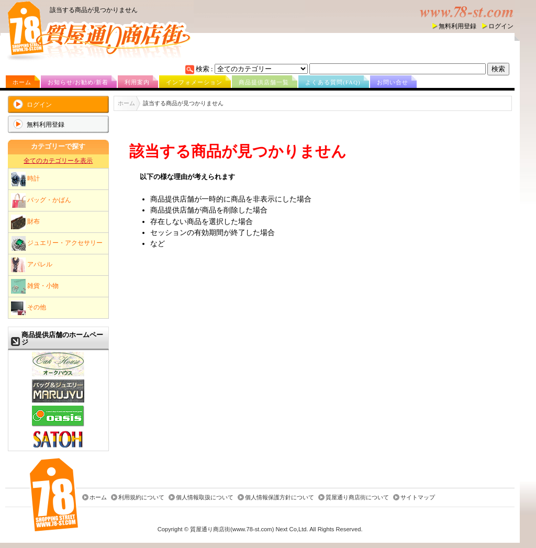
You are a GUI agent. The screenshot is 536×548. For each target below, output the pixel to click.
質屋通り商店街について (357, 497)
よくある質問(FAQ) (333, 82)
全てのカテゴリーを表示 (58, 160)
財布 (25, 222)
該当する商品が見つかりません (94, 10)
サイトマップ (417, 497)
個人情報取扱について (204, 497)
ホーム (22, 82)
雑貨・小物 (35, 286)
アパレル (31, 265)
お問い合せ (392, 82)
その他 (28, 307)
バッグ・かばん (41, 200)
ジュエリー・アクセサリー (57, 243)
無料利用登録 (457, 26)
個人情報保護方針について (279, 497)
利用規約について (141, 497)
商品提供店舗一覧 (264, 82)
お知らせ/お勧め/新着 (78, 82)
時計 (25, 179)
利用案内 (137, 82)
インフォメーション (194, 82)
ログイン (500, 26)
